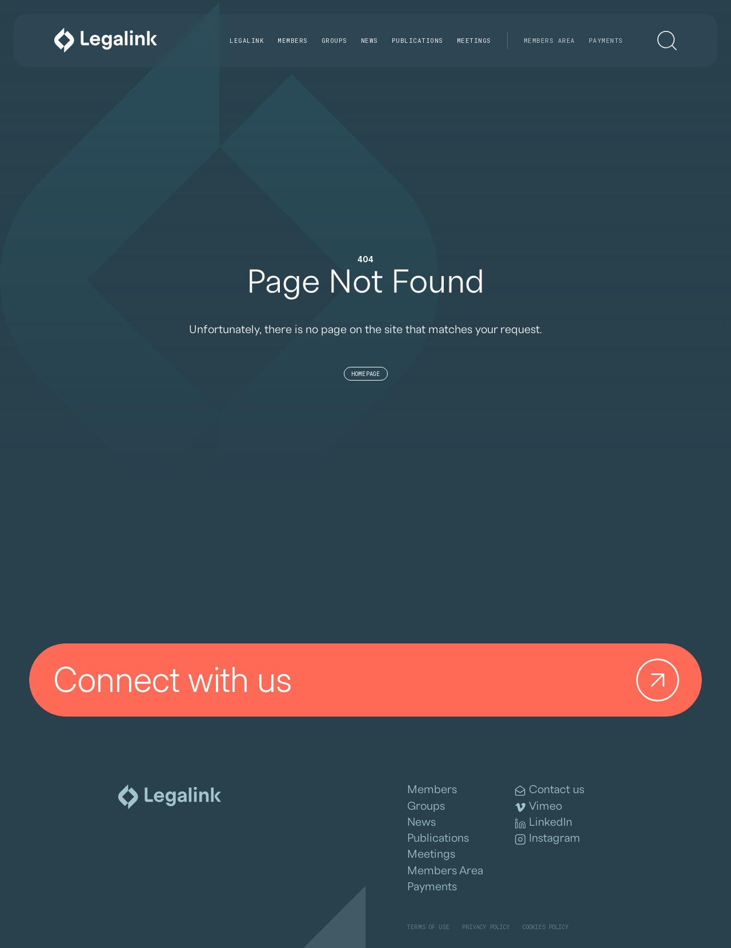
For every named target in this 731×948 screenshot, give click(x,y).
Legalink (247, 40)
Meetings (474, 40)
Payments (606, 40)
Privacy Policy (486, 927)
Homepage (365, 374)
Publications (417, 40)
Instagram (547, 839)
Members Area (549, 40)
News (369, 40)
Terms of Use (428, 927)
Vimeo (538, 807)
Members (293, 40)
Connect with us (370, 680)
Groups (334, 40)
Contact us (549, 790)
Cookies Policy (546, 927)
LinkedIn (543, 823)
